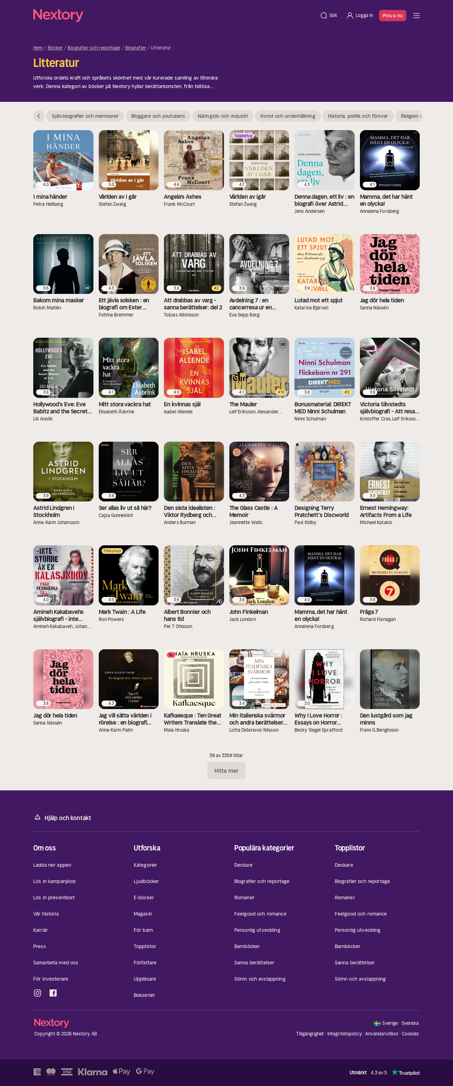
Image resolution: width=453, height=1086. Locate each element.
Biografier (135, 48)
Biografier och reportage (94, 48)
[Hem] (174, 15)
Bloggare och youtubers (158, 116)
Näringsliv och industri (223, 116)
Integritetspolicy (344, 1034)
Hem (37, 48)
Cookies (410, 1034)
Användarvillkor (381, 1034)
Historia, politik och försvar (358, 116)
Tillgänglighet (310, 1034)
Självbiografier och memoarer (85, 116)
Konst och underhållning (287, 116)
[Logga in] (359, 15)
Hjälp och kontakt (62, 817)
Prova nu (393, 15)
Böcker (55, 48)
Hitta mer (226, 770)
